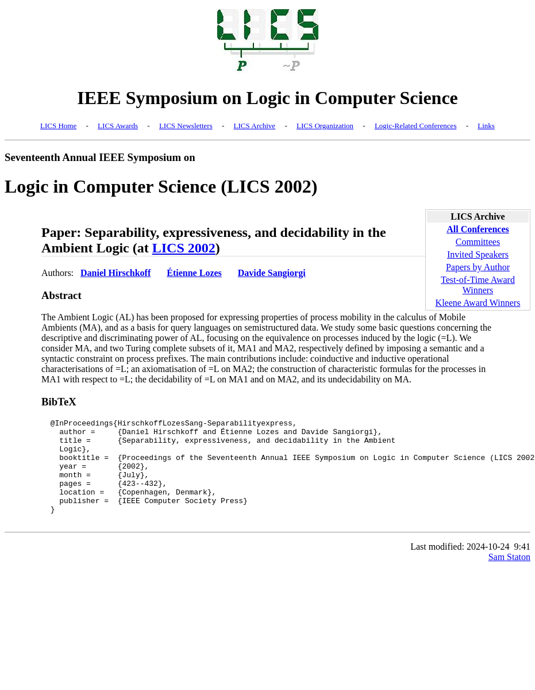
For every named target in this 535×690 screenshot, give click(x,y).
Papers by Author (478, 267)
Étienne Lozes (194, 273)
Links (486, 125)
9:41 (522, 567)
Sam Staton (509, 577)
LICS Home (58, 125)
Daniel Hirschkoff (115, 273)
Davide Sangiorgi (272, 273)
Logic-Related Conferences (416, 125)
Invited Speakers (478, 254)
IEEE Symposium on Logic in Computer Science (267, 97)
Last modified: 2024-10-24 (459, 567)
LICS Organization (325, 125)
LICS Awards (118, 125)
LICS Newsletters (186, 125)
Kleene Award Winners (478, 303)
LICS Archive (255, 125)
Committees (478, 242)
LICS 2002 (183, 247)
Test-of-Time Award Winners (478, 285)
